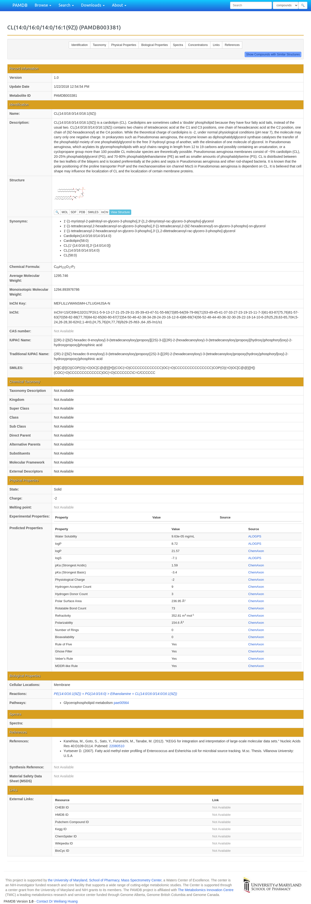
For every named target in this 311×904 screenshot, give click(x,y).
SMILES (93, 212)
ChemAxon (256, 551)
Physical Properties (123, 45)
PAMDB (19, 5)
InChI (104, 212)
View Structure (120, 212)
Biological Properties (154, 45)
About (119, 5)
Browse (43, 5)
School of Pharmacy (104, 880)
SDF (74, 212)
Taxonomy (99, 45)
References (232, 45)
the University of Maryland (67, 880)
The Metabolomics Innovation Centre (205, 890)
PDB (82, 212)
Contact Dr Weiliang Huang (57, 901)
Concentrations (198, 45)
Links (216, 45)
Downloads (93, 5)
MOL (65, 212)
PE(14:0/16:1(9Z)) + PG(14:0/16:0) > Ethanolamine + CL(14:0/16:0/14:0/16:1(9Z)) (115, 694)
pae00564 (121, 703)
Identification (79, 45)
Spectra (178, 45)
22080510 (116, 746)
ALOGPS (254, 536)
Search (66, 5)
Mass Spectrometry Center (141, 880)
